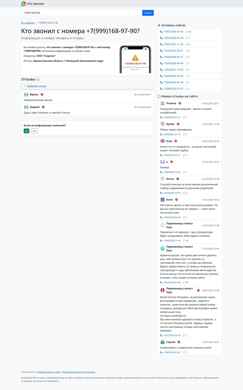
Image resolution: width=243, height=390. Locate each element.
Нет (34, 130)
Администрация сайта (49, 371)
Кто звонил (32, 3)
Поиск (148, 13)
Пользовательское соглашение (79, 371)
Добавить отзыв (35, 86)
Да (26, 130)
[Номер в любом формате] (81, 13)
